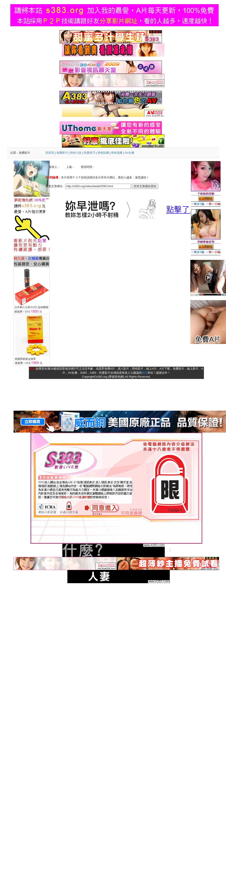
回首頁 (50, 152)
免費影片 (62, 152)
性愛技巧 (89, 152)
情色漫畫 (117, 152)
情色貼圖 (103, 152)
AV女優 (129, 152)
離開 (144, 372)
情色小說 (75, 152)
